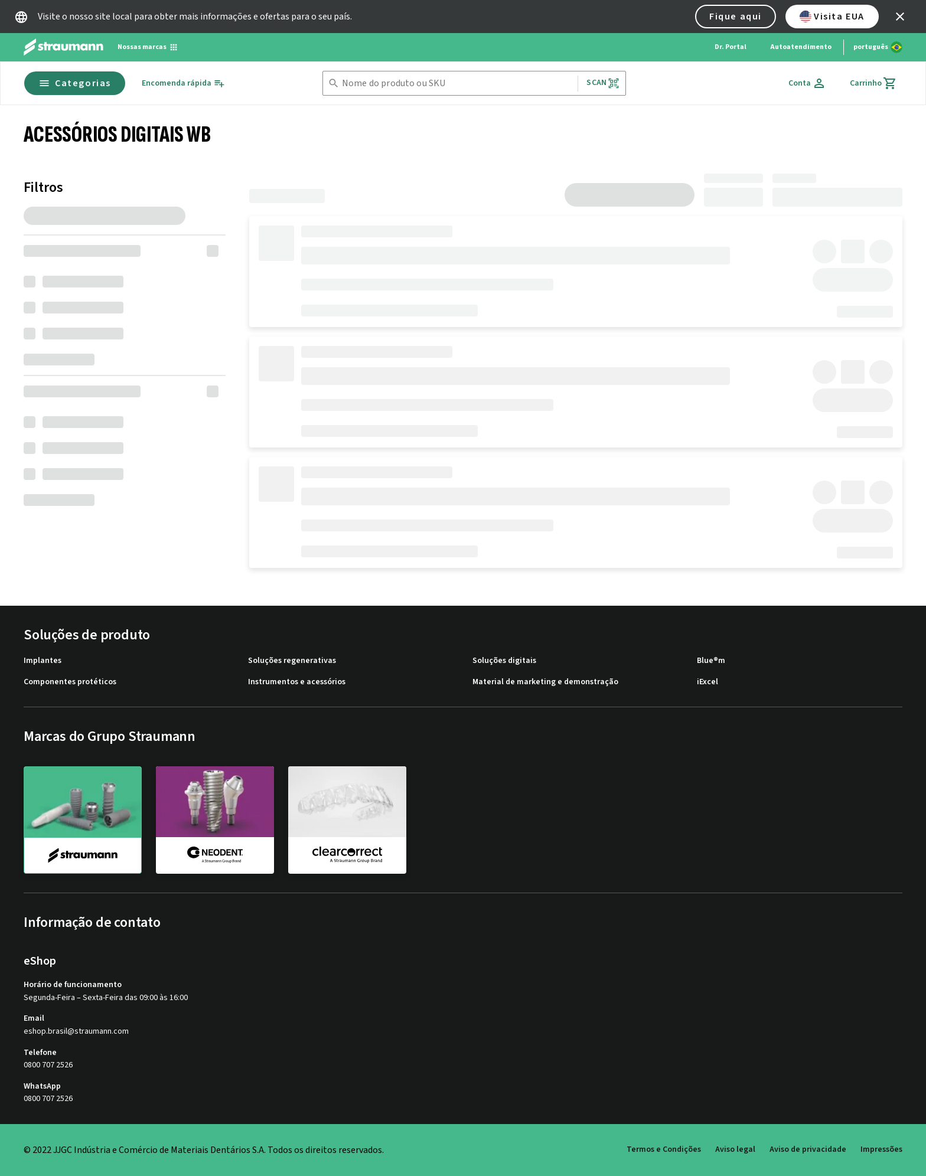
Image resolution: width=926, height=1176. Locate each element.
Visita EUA (832, 16)
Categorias (74, 83)
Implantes (42, 661)
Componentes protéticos (70, 682)
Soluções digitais (504, 661)
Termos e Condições (664, 1149)
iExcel (707, 682)
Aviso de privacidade (808, 1149)
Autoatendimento (801, 47)
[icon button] (900, 16)
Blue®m (711, 661)
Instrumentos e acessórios (296, 682)
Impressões (881, 1149)
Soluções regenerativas (292, 661)
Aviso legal (735, 1149)
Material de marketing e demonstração (545, 682)
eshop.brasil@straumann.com (76, 1031)
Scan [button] (602, 83)
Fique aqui (735, 16)
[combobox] (457, 83)
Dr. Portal (730, 47)
